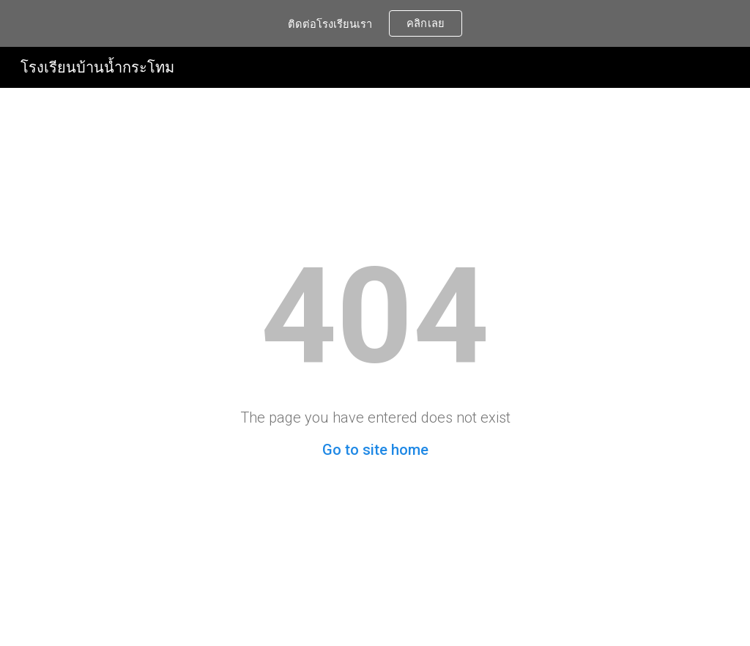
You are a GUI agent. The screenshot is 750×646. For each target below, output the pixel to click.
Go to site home (375, 449)
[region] (375, 23)
